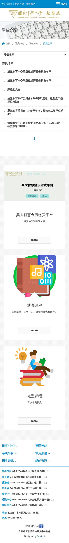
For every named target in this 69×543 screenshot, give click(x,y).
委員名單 (9, 54)
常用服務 (41, 453)
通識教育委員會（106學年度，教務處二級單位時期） (35, 112)
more (34, 239)
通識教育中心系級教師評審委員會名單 (29, 80)
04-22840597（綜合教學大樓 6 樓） (31, 499)
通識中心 (19, 43)
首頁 (8, 43)
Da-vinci (41, 536)
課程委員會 (13, 89)
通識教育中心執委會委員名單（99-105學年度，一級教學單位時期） (36, 124)
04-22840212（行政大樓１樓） (27, 476)
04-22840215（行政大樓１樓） (27, 482)
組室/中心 (8, 445)
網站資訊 (41, 461)
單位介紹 (33, 43)
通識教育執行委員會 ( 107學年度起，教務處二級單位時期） (35, 100)
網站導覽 (19, 4)
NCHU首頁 (7, 4)
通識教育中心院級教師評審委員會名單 (29, 71)
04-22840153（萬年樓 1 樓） (28, 505)
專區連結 (41, 445)
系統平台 (8, 453)
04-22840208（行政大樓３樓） (29, 471)
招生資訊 (8, 461)
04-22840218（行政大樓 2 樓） (29, 494)
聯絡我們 (30, 4)
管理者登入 (31, 526)
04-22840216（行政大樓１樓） (27, 488)
